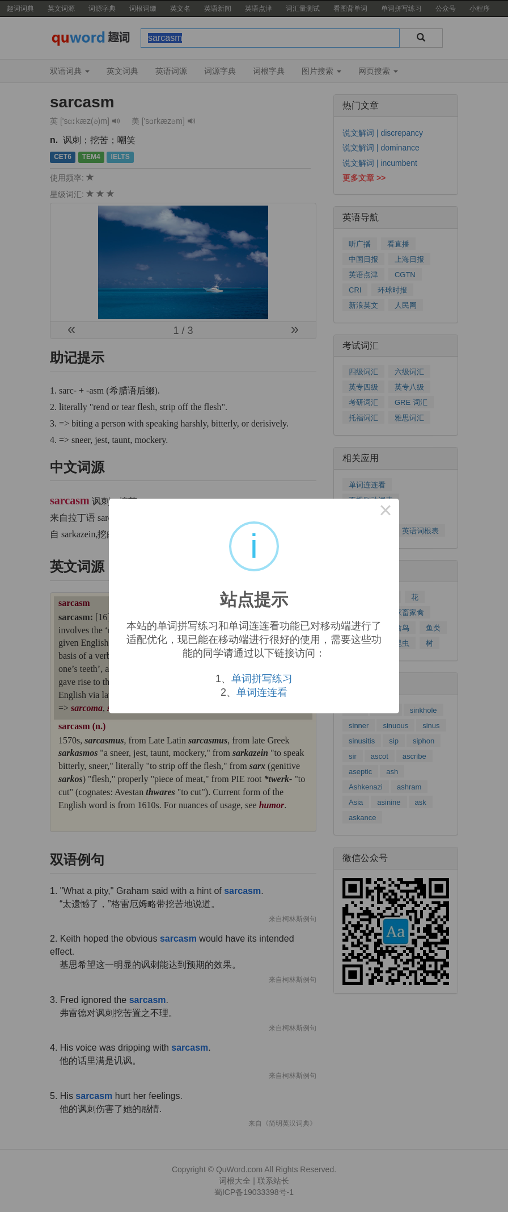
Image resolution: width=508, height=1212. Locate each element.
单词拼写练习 (262, 678)
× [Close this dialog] (385, 512)
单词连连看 (261, 692)
